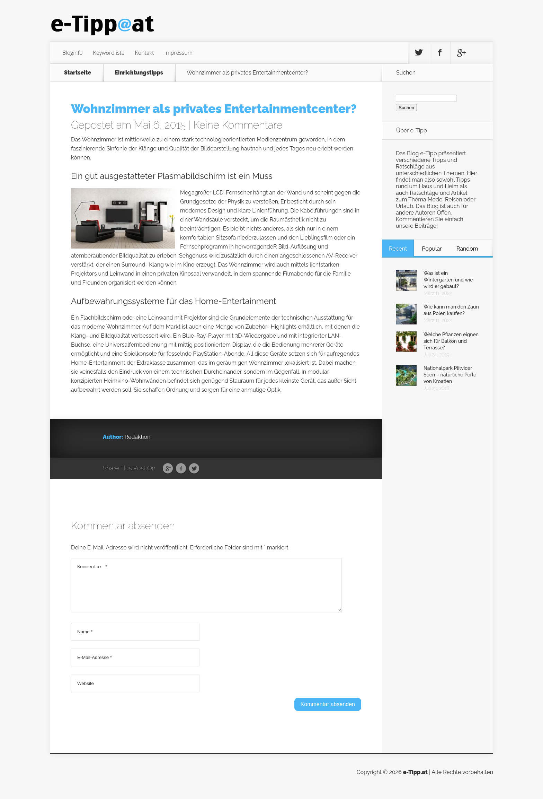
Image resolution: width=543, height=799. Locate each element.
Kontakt (144, 53)
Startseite (77, 73)
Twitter (194, 468)
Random (467, 248)
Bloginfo (72, 53)
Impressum (178, 53)
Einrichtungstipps (139, 73)
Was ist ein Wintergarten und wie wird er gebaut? (448, 279)
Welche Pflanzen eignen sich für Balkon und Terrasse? (451, 341)
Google (167, 468)
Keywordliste (109, 53)
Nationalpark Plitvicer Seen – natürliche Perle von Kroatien (450, 374)
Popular (432, 248)
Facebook (181, 468)
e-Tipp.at (415, 780)
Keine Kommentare (238, 125)
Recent (398, 248)
